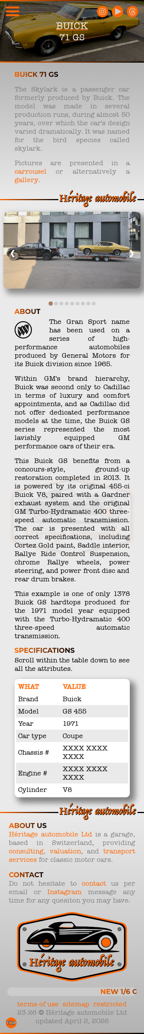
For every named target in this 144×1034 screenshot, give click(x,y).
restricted (110, 1004)
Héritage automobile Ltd (50, 834)
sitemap (76, 1004)
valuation (65, 851)
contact (94, 883)
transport (119, 851)
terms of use (38, 1004)
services (23, 859)
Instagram (64, 892)
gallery (26, 180)
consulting (26, 851)
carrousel (30, 171)
